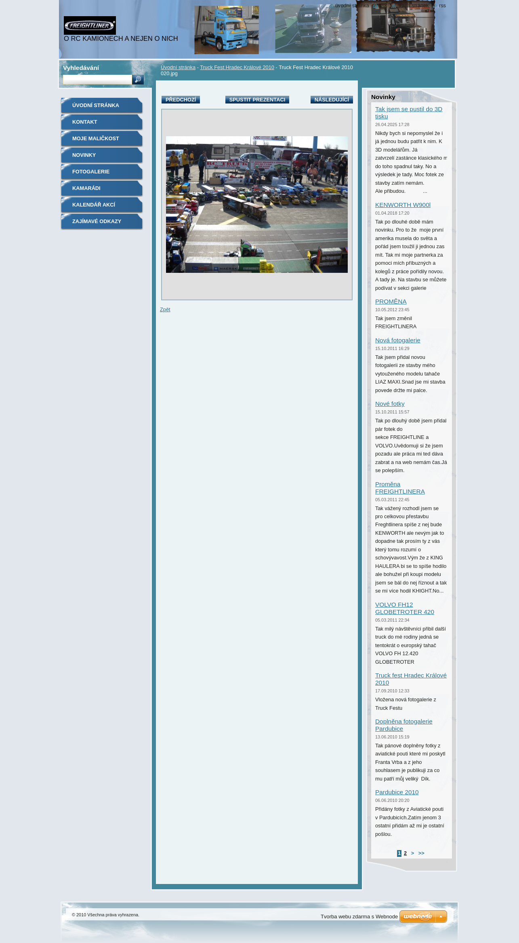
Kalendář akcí (93, 205)
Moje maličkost (95, 138)
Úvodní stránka (178, 67)
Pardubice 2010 (397, 792)
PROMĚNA (391, 301)
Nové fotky (390, 403)
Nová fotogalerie (397, 340)
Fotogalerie (90, 172)
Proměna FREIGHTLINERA (400, 488)
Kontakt (84, 122)
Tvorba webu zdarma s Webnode (359, 916)
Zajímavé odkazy (96, 221)
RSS (442, 5)
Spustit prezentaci (257, 100)
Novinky (84, 155)
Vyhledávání (81, 67)
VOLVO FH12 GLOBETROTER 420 (404, 608)
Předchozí (181, 100)
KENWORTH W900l (403, 204)
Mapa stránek (413, 5)
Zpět (165, 309)
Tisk (383, 5)
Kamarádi (86, 188)
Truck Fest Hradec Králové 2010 (237, 67)
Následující (332, 100)
